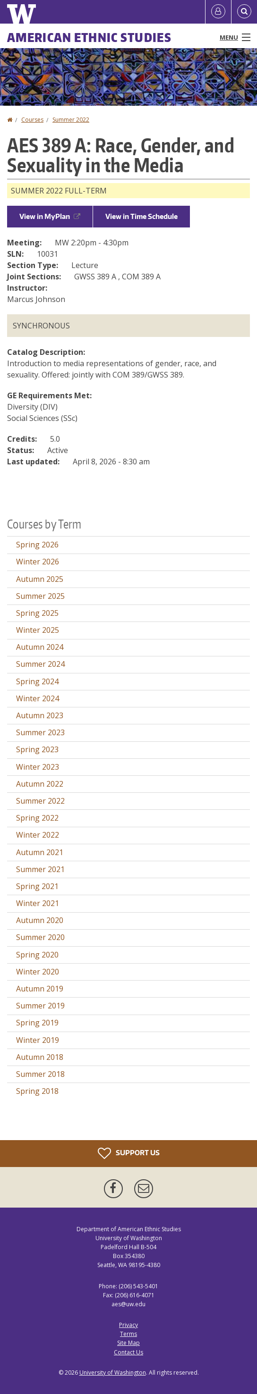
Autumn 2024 (39, 647)
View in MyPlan (49, 216)
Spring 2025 (37, 613)
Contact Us (128, 1352)
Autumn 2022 (39, 784)
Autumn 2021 (39, 852)
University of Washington (112, 1373)
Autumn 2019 (39, 988)
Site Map (128, 1343)
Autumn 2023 (39, 715)
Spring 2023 (37, 749)
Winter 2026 (37, 561)
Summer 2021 (40, 869)
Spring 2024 (37, 681)
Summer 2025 (40, 596)
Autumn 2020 (39, 920)
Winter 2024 (37, 698)
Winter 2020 (37, 971)
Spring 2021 (37, 886)
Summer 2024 (40, 664)
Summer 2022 (70, 120)
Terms (128, 1334)
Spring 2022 (37, 818)
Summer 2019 (40, 1005)
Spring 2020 (37, 954)
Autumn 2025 (39, 579)
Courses (32, 120)
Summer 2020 (40, 937)
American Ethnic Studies (89, 37)
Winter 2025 (37, 630)
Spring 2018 (37, 1091)
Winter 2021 (37, 903)
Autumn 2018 (39, 1057)
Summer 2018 (40, 1074)
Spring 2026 (37, 544)
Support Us (129, 1153)
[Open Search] (244, 12)
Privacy (128, 1325)
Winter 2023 (37, 767)
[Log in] (218, 12)
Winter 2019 (37, 1040)
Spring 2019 (37, 1022)
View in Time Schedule (141, 216)
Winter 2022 (37, 835)
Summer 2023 (40, 732)
